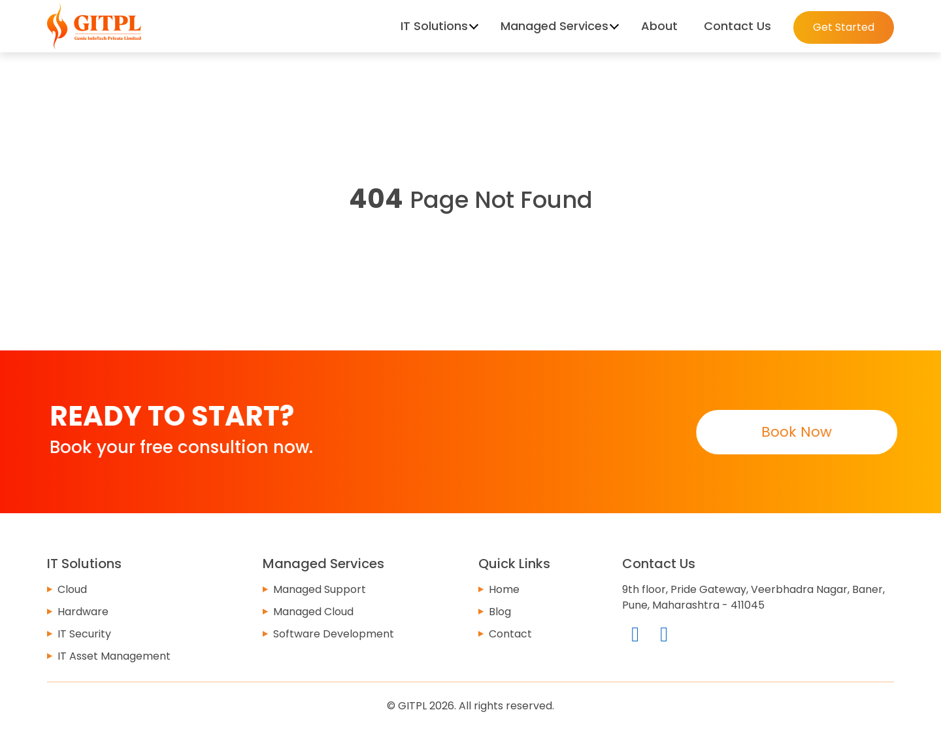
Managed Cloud (313, 611)
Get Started (843, 27)
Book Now (796, 432)
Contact (510, 633)
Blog (500, 611)
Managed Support (319, 589)
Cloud (72, 589)
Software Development (333, 633)
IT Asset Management (114, 656)
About (659, 26)
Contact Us (737, 26)
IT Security (84, 633)
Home (504, 589)
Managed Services (554, 26)
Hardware (83, 611)
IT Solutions (434, 26)
